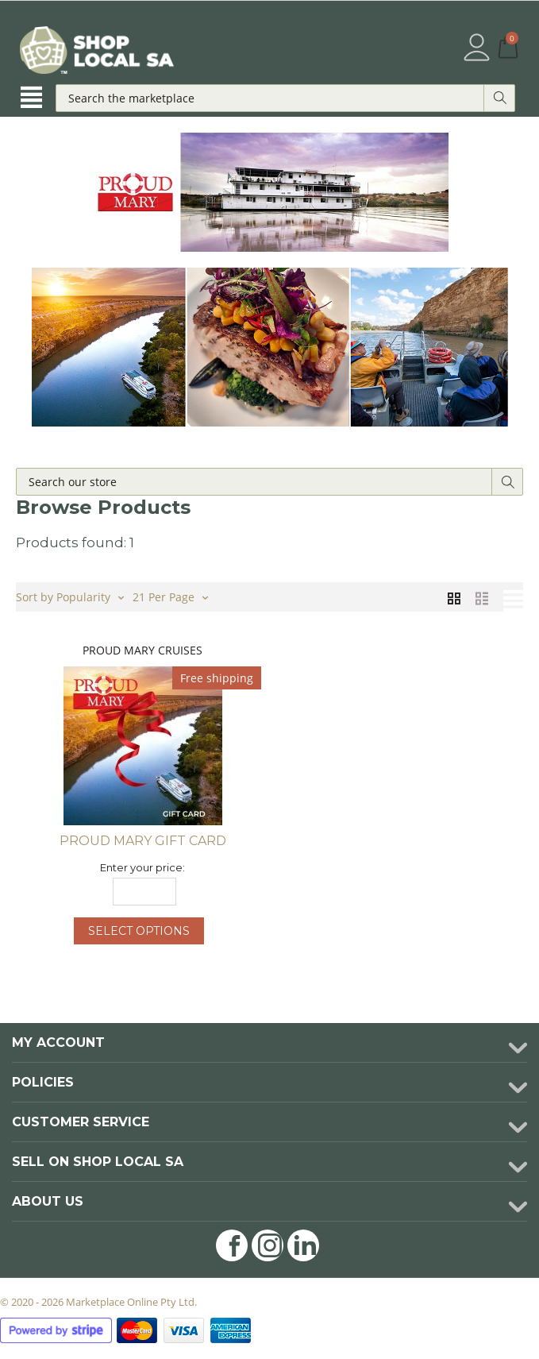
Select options (139, 931)
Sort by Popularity (70, 595)
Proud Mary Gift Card (143, 840)
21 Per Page (170, 595)
